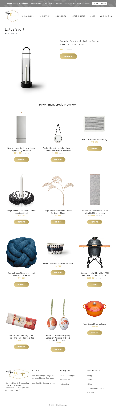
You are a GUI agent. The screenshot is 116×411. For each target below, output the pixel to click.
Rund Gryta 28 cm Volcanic (94, 326)
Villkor (89, 386)
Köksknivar (44, 17)
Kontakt (90, 382)
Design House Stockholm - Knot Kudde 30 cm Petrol (21, 276)
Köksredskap (60, 17)
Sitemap (90, 394)
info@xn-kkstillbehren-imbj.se (44, 385)
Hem (7, 35)
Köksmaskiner (27, 17)
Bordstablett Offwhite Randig (94, 141)
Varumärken (106, 17)
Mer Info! (68, 58)
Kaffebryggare (78, 17)
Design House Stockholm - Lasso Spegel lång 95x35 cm (21, 151)
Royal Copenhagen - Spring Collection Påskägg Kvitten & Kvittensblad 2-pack (58, 339)
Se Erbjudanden (100, 3)
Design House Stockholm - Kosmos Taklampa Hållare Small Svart (58, 151)
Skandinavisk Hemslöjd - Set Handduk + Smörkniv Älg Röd (21, 338)
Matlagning (64, 386)
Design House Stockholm (90, 43)
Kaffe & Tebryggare (67, 378)
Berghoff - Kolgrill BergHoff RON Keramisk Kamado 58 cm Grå (94, 276)
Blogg (92, 17)
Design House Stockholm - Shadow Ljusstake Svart (21, 213)
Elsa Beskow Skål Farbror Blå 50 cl (58, 265)
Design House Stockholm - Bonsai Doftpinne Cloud (58, 213)
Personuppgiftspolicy (95, 390)
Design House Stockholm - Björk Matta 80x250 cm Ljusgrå (94, 213)
